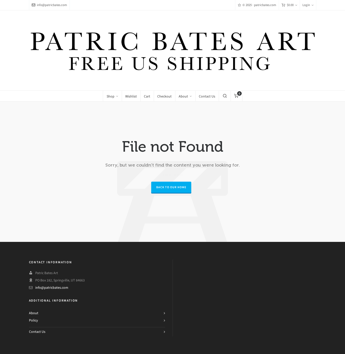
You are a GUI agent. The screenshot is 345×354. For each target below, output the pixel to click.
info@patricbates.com (49, 5)
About (33, 313)
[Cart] (289, 5)
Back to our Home (171, 187)
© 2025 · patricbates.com (257, 5)
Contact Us (37, 331)
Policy (33, 320)
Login (307, 5)
